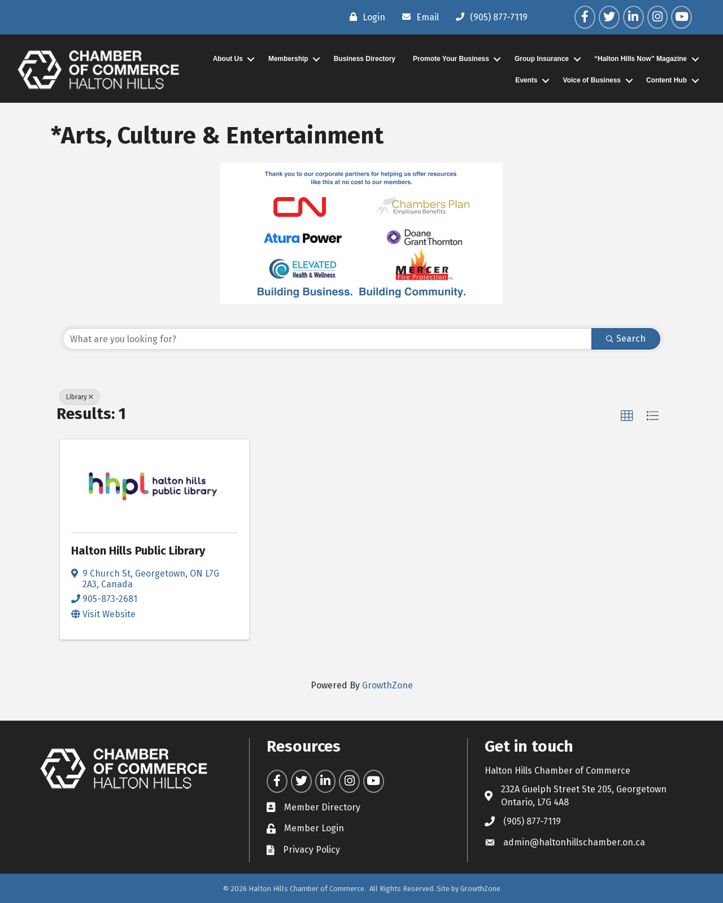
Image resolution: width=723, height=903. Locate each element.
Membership (288, 59)
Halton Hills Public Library (138, 550)
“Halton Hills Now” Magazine (640, 59)
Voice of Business (592, 80)
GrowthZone (387, 685)
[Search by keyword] (327, 339)
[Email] (418, 17)
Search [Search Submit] (626, 338)
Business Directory (364, 59)
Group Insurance (542, 59)
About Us (228, 59)
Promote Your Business (451, 59)
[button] (627, 416)
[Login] (364, 17)
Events (526, 80)
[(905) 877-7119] (489, 17)
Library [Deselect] (79, 397)
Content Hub (666, 80)
